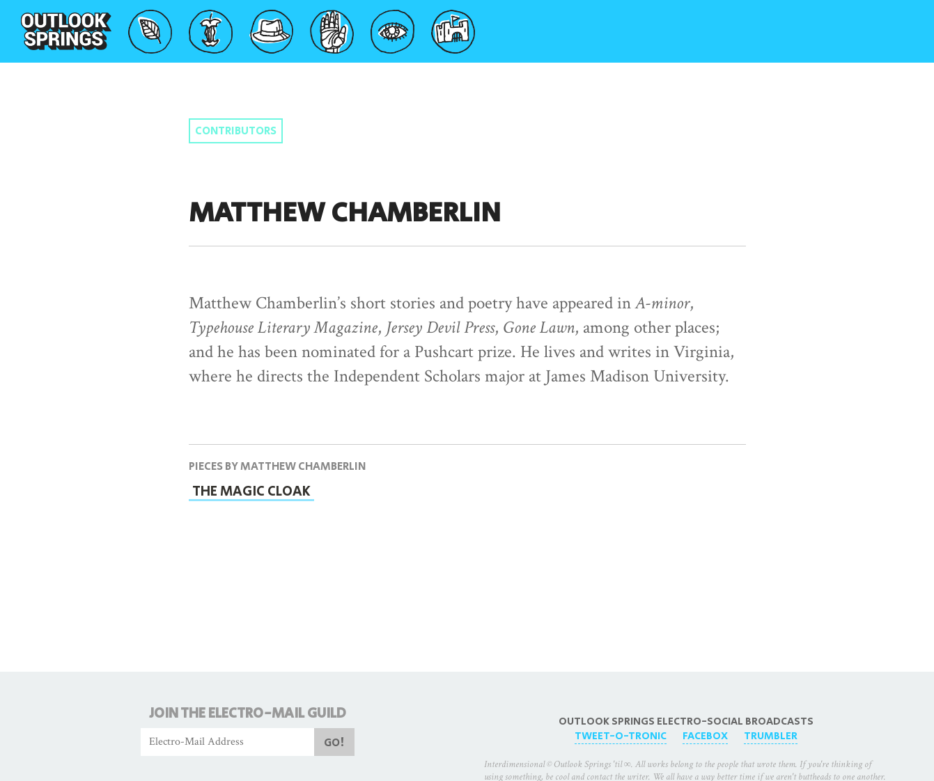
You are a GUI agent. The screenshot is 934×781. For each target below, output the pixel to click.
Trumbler (770, 736)
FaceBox (705, 736)
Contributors (236, 131)
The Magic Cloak (251, 491)
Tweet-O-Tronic (621, 736)
